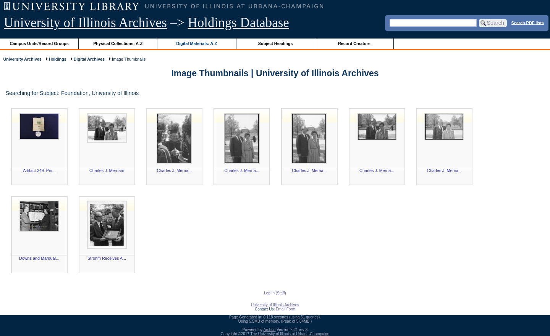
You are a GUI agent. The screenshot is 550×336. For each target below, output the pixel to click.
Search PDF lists (527, 22)
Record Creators (354, 43)
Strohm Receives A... (106, 258)
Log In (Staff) (275, 293)
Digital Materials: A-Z (196, 43)
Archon (270, 330)
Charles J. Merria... (174, 170)
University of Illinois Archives (85, 22)
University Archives (22, 59)
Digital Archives (89, 59)
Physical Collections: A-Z (117, 43)
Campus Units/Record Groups (39, 43)
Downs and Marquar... (39, 258)
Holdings (57, 59)
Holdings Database (238, 22)
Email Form (285, 309)
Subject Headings (275, 43)
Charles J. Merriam (106, 170)
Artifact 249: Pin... (39, 170)
